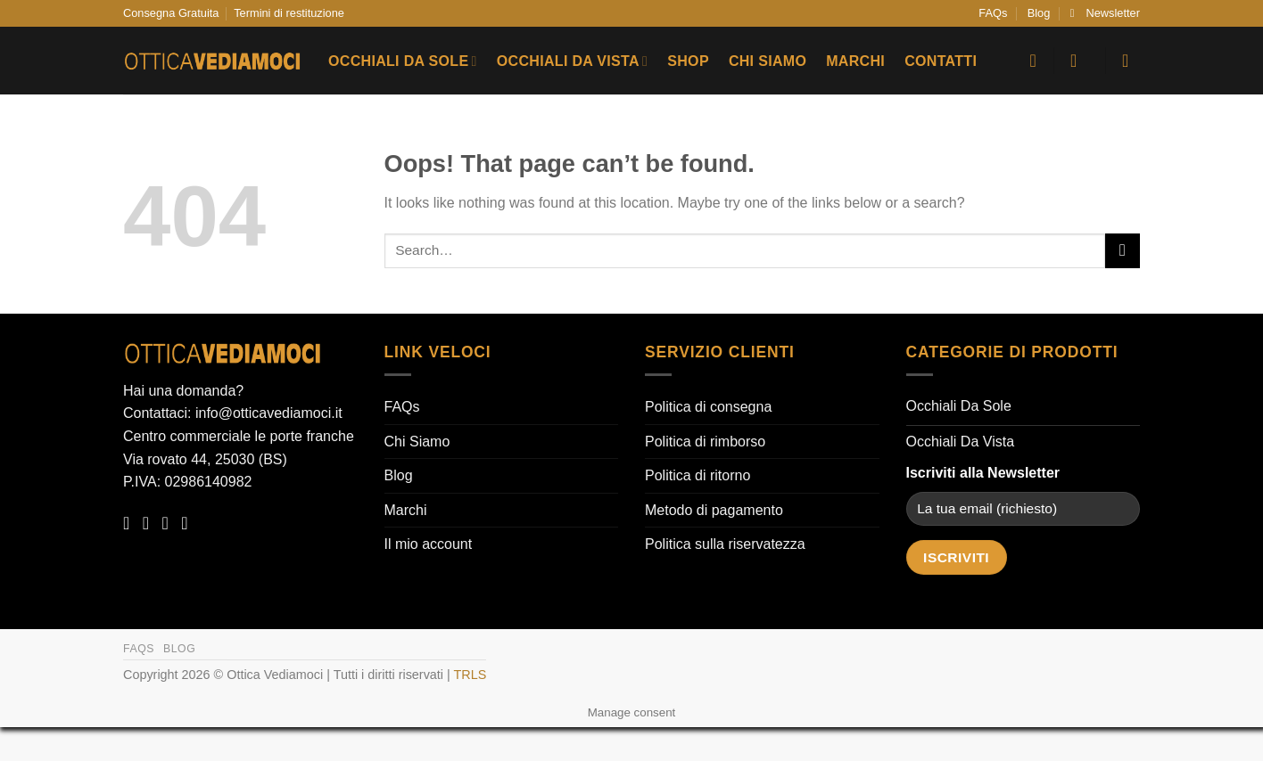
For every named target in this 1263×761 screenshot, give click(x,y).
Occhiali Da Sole (402, 61)
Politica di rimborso (705, 441)
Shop (688, 61)
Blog (1039, 13)
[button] (1105, 13)
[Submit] (1122, 250)
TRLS (470, 674)
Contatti (940, 61)
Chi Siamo (767, 61)
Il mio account (428, 544)
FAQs (992, 13)
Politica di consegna (708, 406)
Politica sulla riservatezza (725, 544)
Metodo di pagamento (714, 510)
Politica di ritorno (697, 475)
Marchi (855, 61)
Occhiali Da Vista (572, 61)
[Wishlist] (1032, 60)
